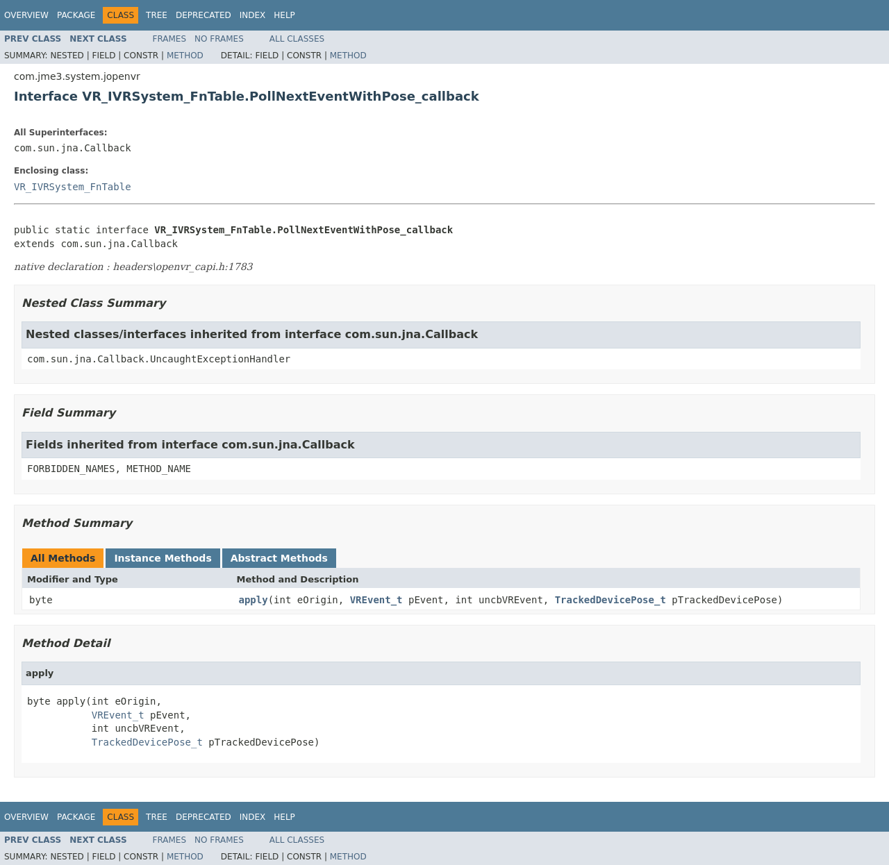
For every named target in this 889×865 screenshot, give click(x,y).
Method (185, 55)
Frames (170, 39)
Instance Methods (162, 558)
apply (253, 599)
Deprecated (203, 15)
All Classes (296, 39)
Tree (156, 15)
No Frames (219, 39)
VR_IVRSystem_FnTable (72, 186)
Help (284, 15)
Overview (26, 15)
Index (253, 15)
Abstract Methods (279, 558)
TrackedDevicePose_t (610, 599)
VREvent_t (376, 599)
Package (76, 15)
